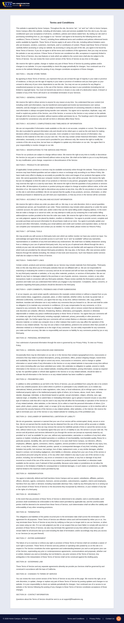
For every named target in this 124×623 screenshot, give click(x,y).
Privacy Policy (95, 619)
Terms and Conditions (75, 619)
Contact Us (110, 619)
